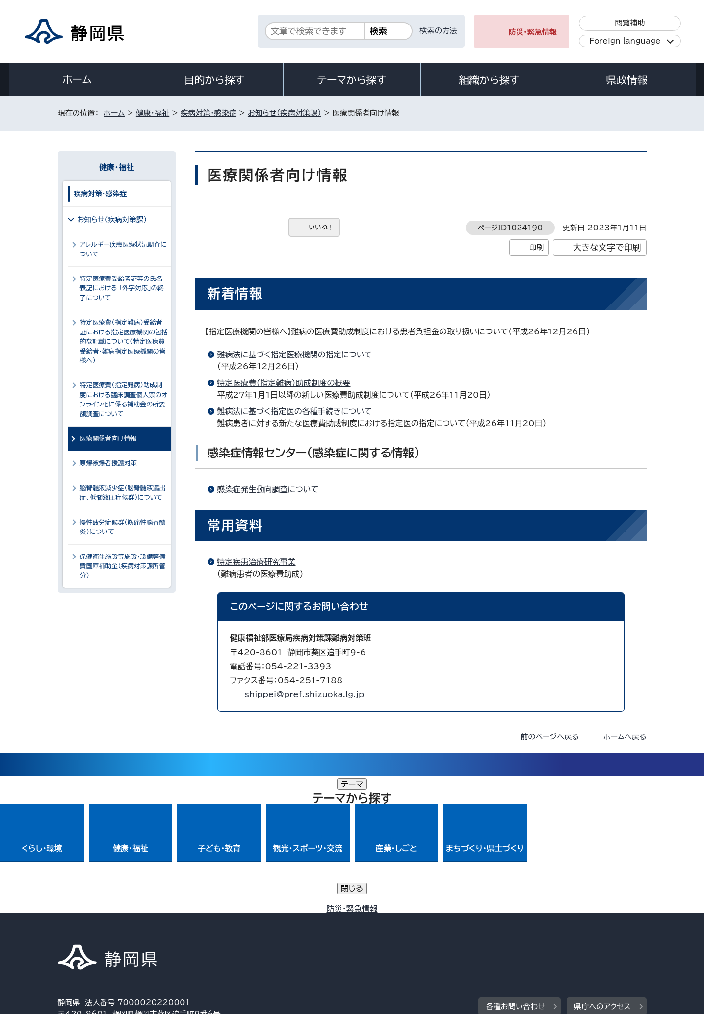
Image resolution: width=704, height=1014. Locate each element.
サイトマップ (600, 930)
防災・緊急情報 (533, 32)
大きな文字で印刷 (607, 247)
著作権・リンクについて (103, 930)
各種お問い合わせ (515, 869)
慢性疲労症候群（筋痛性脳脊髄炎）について (123, 527)
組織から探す (489, 80)
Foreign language (624, 41)
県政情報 (626, 80)
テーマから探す (351, 80)
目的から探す (214, 80)
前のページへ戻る (550, 736)
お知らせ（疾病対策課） (284, 113)
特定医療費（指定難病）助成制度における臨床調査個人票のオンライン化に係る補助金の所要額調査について (124, 399)
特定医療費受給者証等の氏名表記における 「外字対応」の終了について (122, 288)
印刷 (536, 247)
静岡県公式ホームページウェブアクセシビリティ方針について (384, 930)
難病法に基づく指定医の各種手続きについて (294, 411)
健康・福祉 (152, 113)
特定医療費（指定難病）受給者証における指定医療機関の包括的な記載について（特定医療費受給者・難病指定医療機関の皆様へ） (124, 341)
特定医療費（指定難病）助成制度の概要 (284, 383)
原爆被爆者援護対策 (108, 463)
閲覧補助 (630, 22)
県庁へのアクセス (602, 869)
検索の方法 (438, 30)
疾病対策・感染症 (208, 113)
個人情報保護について (213, 930)
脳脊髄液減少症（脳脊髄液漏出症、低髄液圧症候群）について (123, 493)
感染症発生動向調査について (268, 489)
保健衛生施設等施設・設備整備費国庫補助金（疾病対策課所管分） (123, 566)
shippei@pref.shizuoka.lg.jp (305, 694)
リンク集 (532, 930)
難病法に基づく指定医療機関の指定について (294, 354)
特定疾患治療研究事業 (256, 562)
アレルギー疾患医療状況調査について (123, 249)
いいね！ (321, 227)
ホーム (77, 79)
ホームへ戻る (624, 736)
